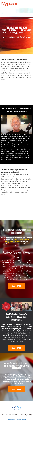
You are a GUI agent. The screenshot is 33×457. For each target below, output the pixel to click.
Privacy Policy (11, 419)
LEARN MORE (16, 285)
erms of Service (21, 419)
